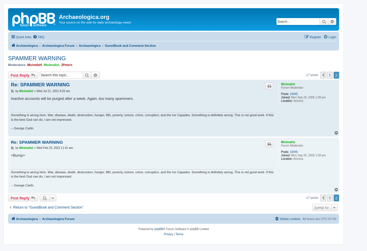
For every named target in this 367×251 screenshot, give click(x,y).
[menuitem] (38, 37)
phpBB (158, 229)
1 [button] (330, 75)
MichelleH (34, 65)
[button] (323, 75)
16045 (294, 94)
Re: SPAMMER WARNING (40, 84)
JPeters (66, 65)
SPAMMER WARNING (37, 58)
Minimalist (51, 65)
